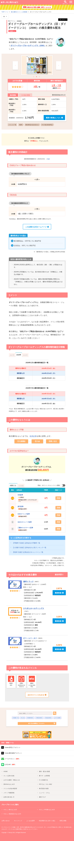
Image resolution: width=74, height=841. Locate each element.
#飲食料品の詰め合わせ (32, 125)
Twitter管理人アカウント (12, 747)
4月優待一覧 (16, 717)
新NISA (9, 784)
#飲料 (20, 125)
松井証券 (33, 436)
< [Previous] (15, 65)
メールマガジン (12, 758)
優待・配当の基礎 (44, 771)
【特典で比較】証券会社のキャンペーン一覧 (27, 552)
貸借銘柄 (19, 21)
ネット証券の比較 (9, 775)
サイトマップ (18, 820)
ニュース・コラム (44, 792)
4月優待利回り (30, 717)
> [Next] (58, 65)
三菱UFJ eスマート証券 (25, 527)
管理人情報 (63, 820)
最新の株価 (53, 118)
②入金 (37, 441)
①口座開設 (21, 441)
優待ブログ (42, 796)
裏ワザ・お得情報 (44, 775)
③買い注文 (53, 441)
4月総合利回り (48, 717)
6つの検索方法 (43, 779)
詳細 (58, 498)
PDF (48, 159)
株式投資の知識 (43, 788)
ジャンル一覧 (12, 125)
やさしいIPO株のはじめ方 (47, 809)
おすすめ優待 (57, 717)
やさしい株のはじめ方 (10, 809)
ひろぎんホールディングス (33, 608)
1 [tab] (34, 76)
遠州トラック (28, 581)
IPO (45, 784)
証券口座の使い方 (9, 796)
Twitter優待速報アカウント (13, 753)
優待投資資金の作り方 (59, 95)
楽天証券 (20, 506)
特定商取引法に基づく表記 (47, 820)
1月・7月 (56, 85)
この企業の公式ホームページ (36, 227)
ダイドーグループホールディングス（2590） (28, 46)
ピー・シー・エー (30, 638)
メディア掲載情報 (9, 792)
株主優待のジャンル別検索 (19, 12)
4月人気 (23, 717)
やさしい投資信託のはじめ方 (12, 813)
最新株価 (58, 592)
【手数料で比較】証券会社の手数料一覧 (26, 542)
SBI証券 (20, 495)
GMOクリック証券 (24, 514)
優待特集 (12, 779)
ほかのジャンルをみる (36, 694)
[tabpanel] (37, 65)
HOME (6, 771)
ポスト (63, 19)
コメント (12, 295)
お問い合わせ (6, 820)
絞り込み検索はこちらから (36, 723)
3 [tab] (40, 76)
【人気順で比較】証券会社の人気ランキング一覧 (29, 547)
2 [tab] (37, 76)
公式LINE (10, 764)
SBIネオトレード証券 (25, 522)
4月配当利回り (39, 717)
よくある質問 (30, 820)
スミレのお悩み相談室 (10, 788)
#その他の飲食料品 (47, 125)
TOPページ (5, 12)
